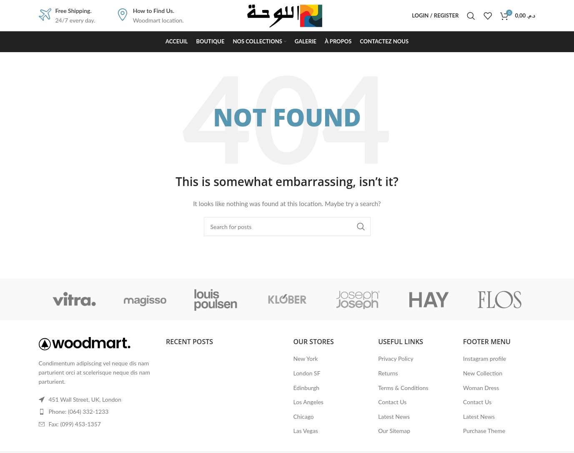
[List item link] (96, 411)
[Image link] (84, 342)
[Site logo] (287, 14)
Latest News (394, 416)
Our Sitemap (394, 430)
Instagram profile (484, 358)
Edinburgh (306, 387)
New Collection (482, 373)
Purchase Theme (484, 430)
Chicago (303, 416)
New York (305, 358)
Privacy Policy (395, 358)
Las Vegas (305, 430)
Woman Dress (481, 387)
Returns (388, 373)
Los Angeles (308, 401)
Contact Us (392, 401)
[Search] (471, 16)
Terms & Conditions (403, 387)
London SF (307, 373)
